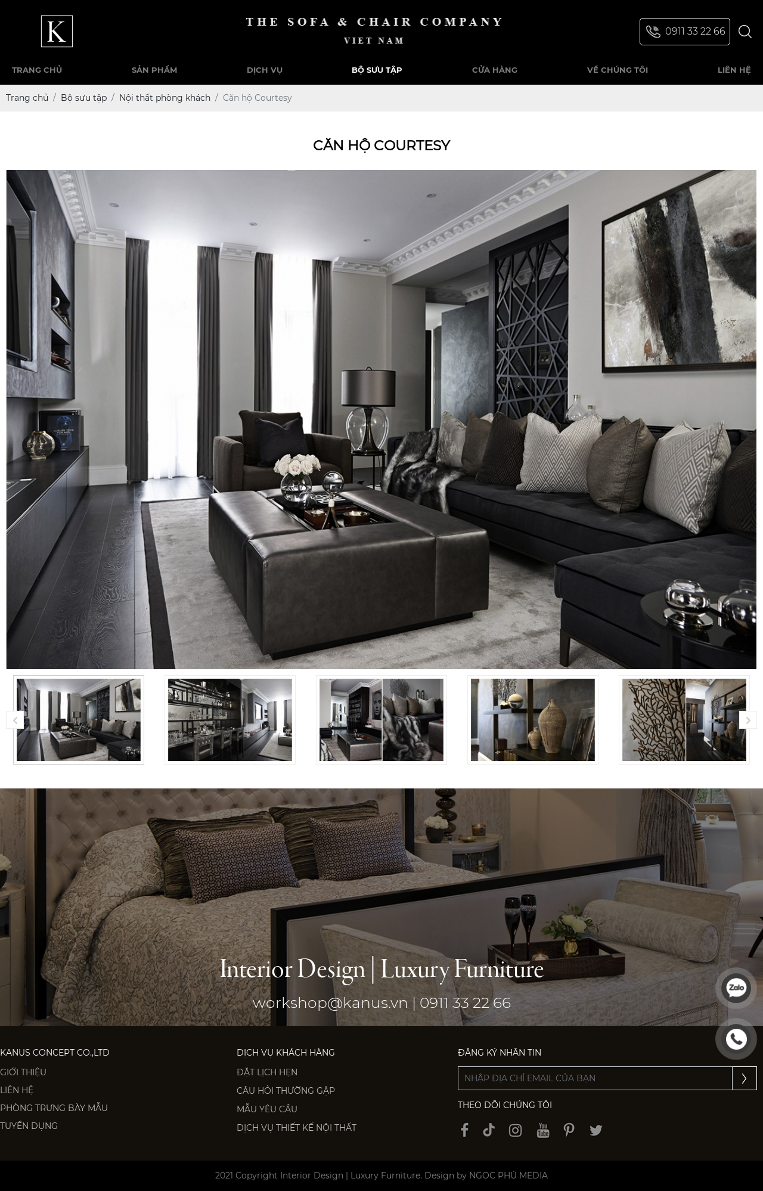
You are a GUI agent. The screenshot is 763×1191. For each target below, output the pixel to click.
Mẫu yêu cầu (267, 1109)
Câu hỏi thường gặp (286, 1090)
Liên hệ (16, 1090)
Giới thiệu (23, 1072)
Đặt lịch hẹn (267, 1072)
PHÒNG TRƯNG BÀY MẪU (54, 1108)
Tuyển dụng (29, 1126)
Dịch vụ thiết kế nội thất (296, 1127)
